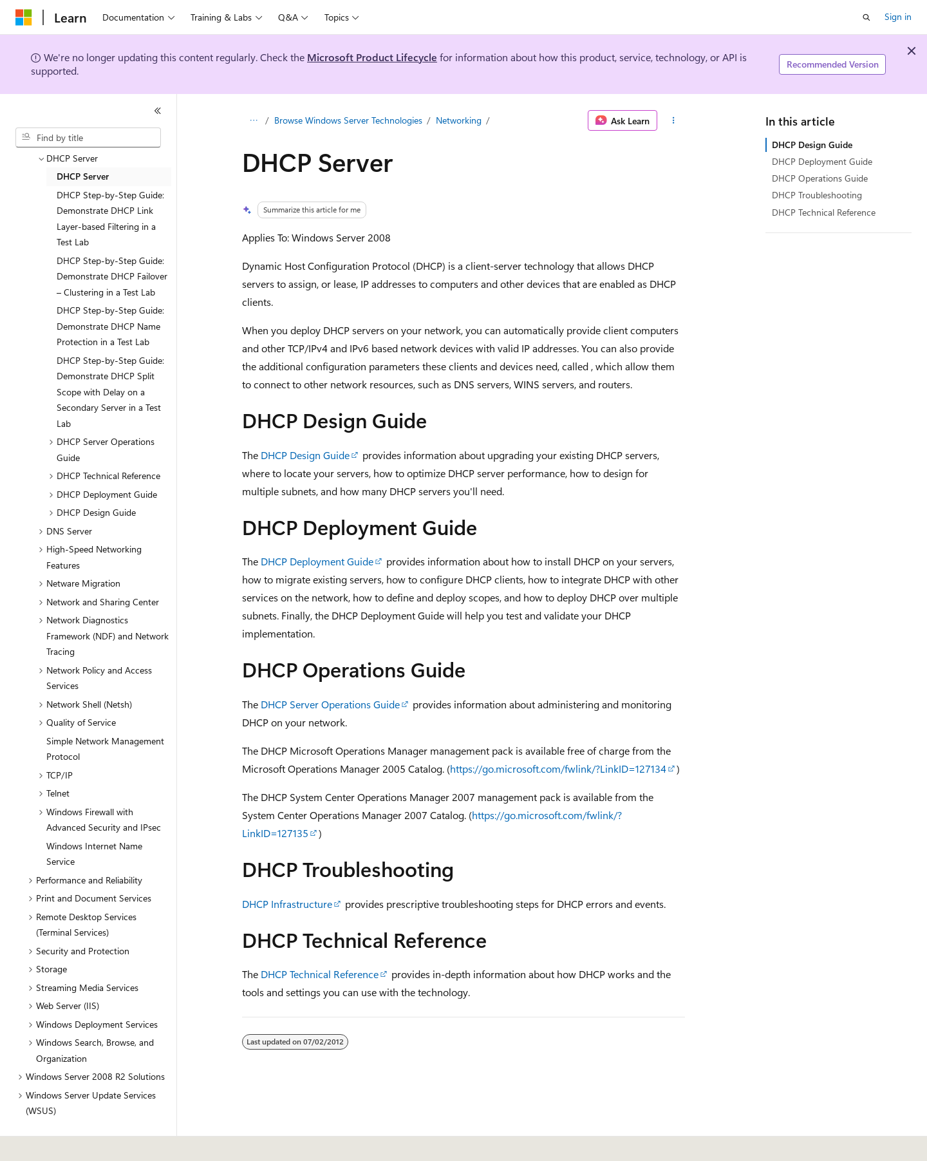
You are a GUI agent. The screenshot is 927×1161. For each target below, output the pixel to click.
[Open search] (866, 17)
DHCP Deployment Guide (317, 561)
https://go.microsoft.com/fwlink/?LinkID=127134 (558, 768)
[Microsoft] (23, 17)
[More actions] (673, 120)
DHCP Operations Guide (820, 178)
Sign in (898, 16)
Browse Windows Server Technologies (348, 120)
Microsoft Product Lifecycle (372, 57)
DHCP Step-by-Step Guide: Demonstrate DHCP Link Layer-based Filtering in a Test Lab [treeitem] (110, 213)
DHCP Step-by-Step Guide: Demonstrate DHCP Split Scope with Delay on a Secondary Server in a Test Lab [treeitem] (110, 386)
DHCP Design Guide (305, 455)
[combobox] (88, 137)
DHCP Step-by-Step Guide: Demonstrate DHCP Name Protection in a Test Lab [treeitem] (110, 320)
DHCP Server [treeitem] (83, 170)
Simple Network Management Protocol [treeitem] (105, 743)
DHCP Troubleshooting (817, 195)
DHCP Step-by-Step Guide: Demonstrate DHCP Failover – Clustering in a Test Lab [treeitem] (112, 270)
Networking (459, 120)
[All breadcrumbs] (253, 120)
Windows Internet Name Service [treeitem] (94, 848)
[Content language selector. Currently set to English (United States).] (74, 1142)
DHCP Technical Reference (320, 974)
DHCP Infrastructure (287, 904)
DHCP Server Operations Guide (330, 704)
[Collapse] (157, 110)
